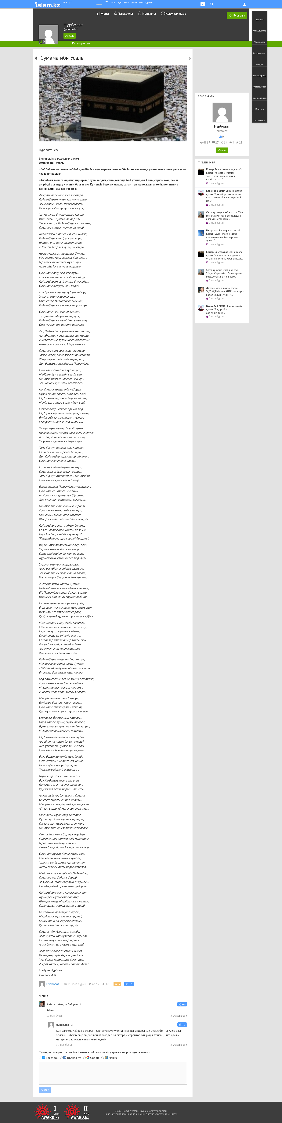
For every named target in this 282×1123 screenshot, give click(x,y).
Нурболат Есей (49, 150)
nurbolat (222, 131)
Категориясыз (81, 43)
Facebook (52, 1057)
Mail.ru (112, 1057)
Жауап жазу (179, 1015)
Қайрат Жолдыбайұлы (62, 1004)
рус (70, 2)
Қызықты (149, 13)
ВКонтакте (74, 1057)
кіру (108, 1052)
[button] (129, 984)
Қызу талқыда (175, 13)
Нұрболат (49, 984)
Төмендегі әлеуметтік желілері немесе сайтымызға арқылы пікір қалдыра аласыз (94, 1052)
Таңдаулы (125, 13)
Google (94, 1057)
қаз (65, 2)
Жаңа (105, 13)
